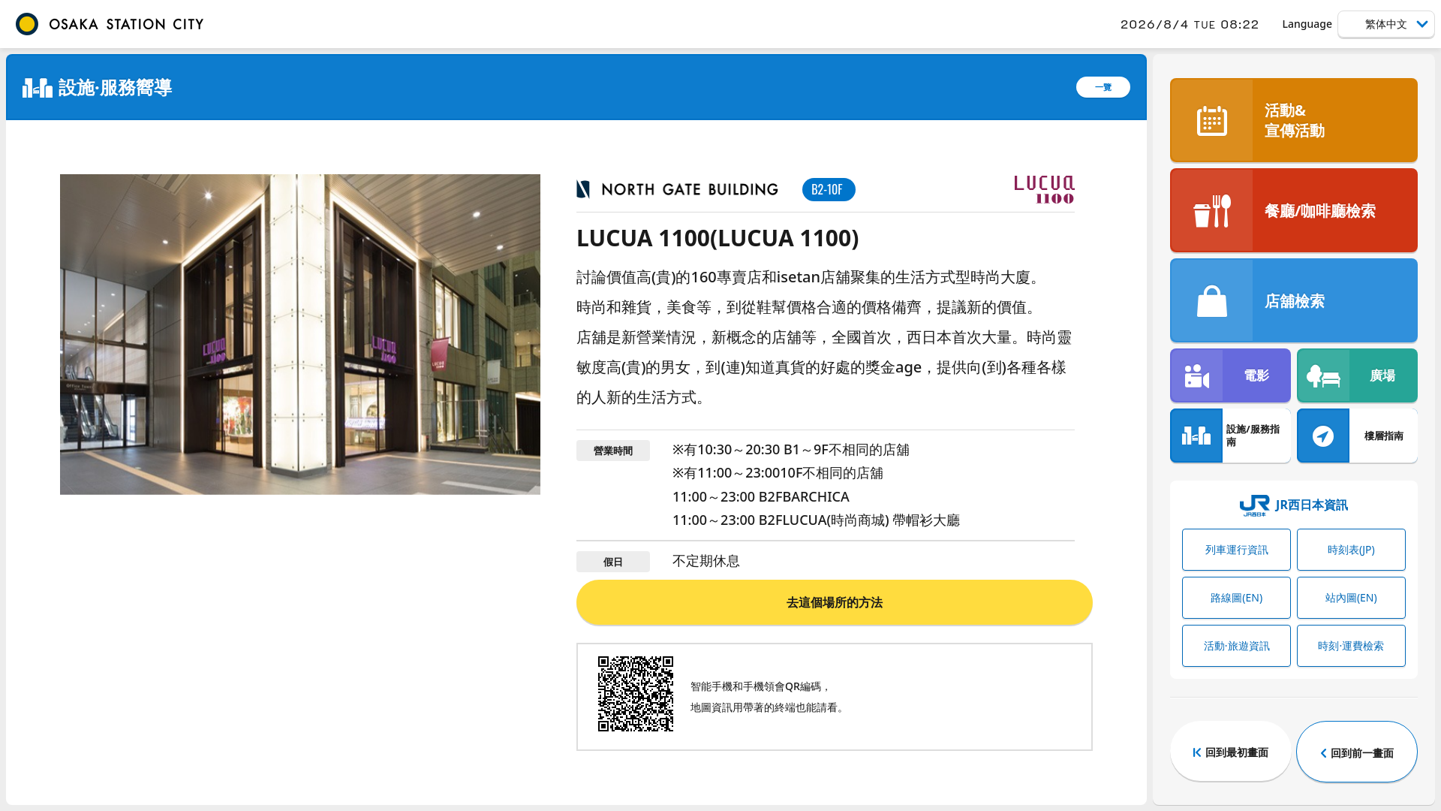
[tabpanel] (300, 334)
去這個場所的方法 (835, 602)
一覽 (1103, 86)
